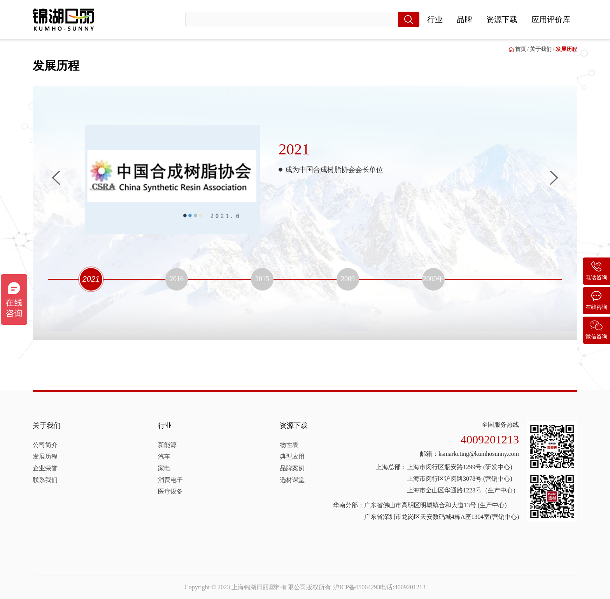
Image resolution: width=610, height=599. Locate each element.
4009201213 (490, 439)
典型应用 (292, 456)
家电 (164, 468)
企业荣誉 (45, 468)
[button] (56, 178)
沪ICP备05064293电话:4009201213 (379, 587)
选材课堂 (292, 479)
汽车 (164, 456)
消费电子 (170, 479)
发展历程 (45, 456)
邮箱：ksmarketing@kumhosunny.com (469, 453)
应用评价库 (550, 19)
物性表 (289, 444)
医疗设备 (170, 491)
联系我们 (45, 479)
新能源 (167, 444)
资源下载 (501, 19)
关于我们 (47, 425)
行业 (435, 19)
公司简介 (45, 444)
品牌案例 (292, 468)
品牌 (464, 19)
